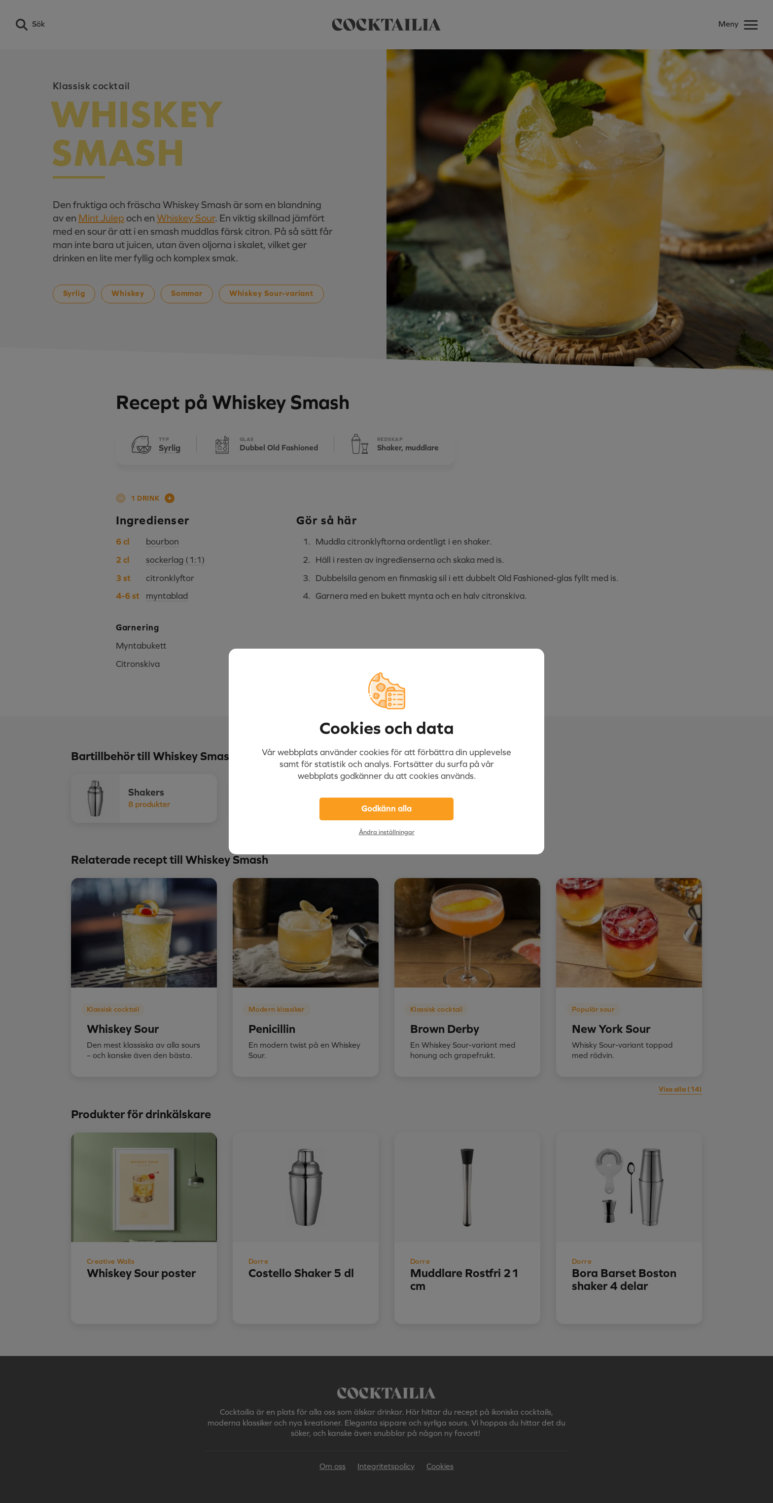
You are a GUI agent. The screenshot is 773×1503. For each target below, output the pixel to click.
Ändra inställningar (387, 832)
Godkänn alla (386, 808)
